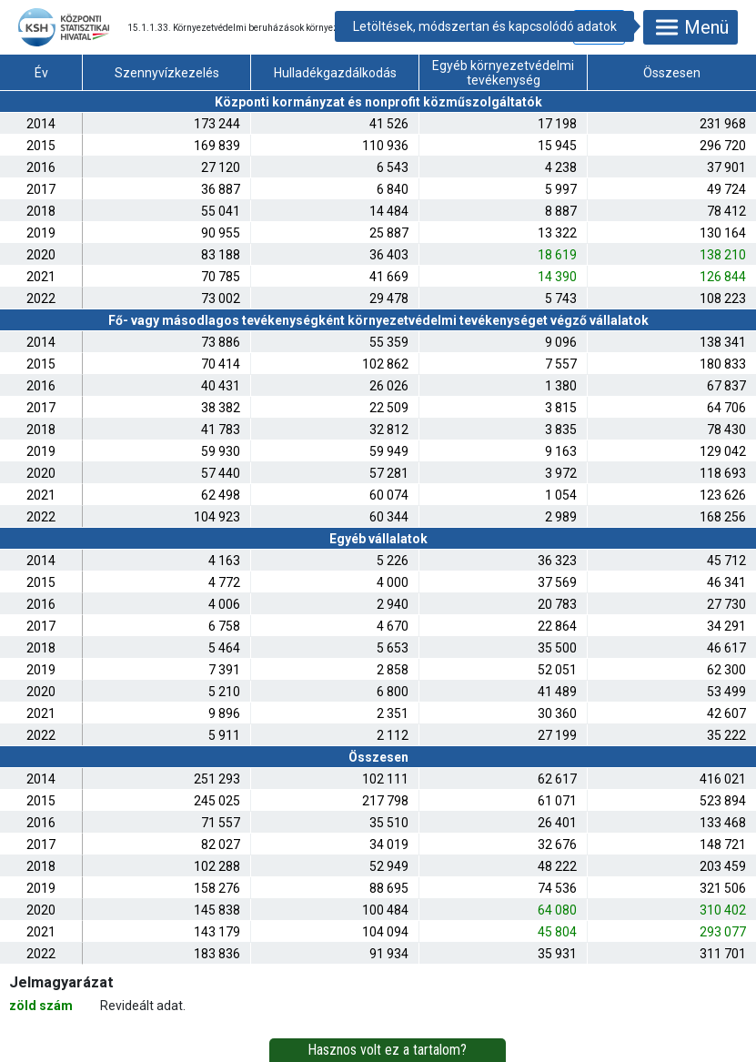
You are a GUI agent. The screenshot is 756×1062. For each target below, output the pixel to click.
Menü (690, 27)
